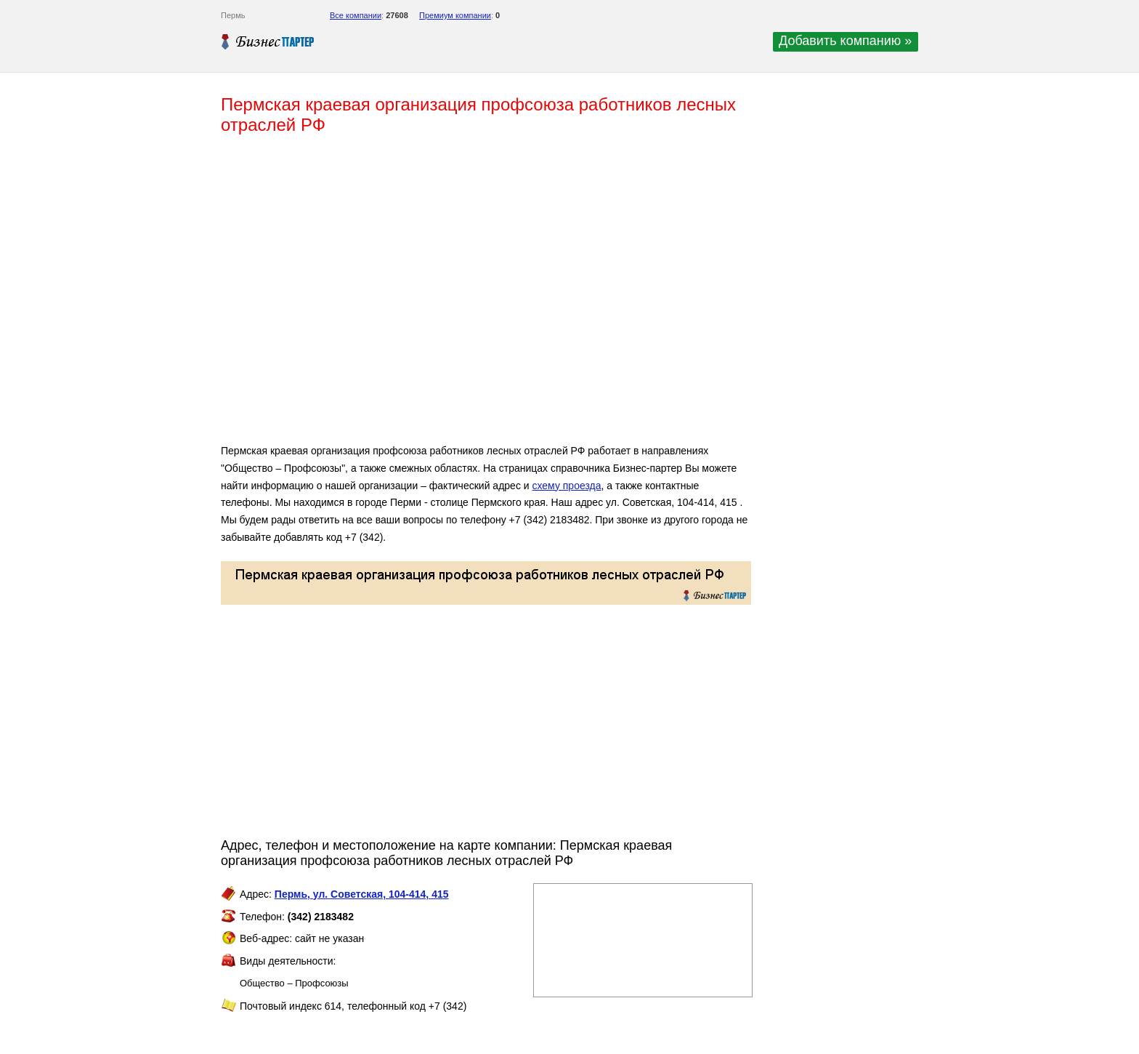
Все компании (355, 15)
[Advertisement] (431, 295)
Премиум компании (455, 15)
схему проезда (566, 485)
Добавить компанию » (845, 40)
